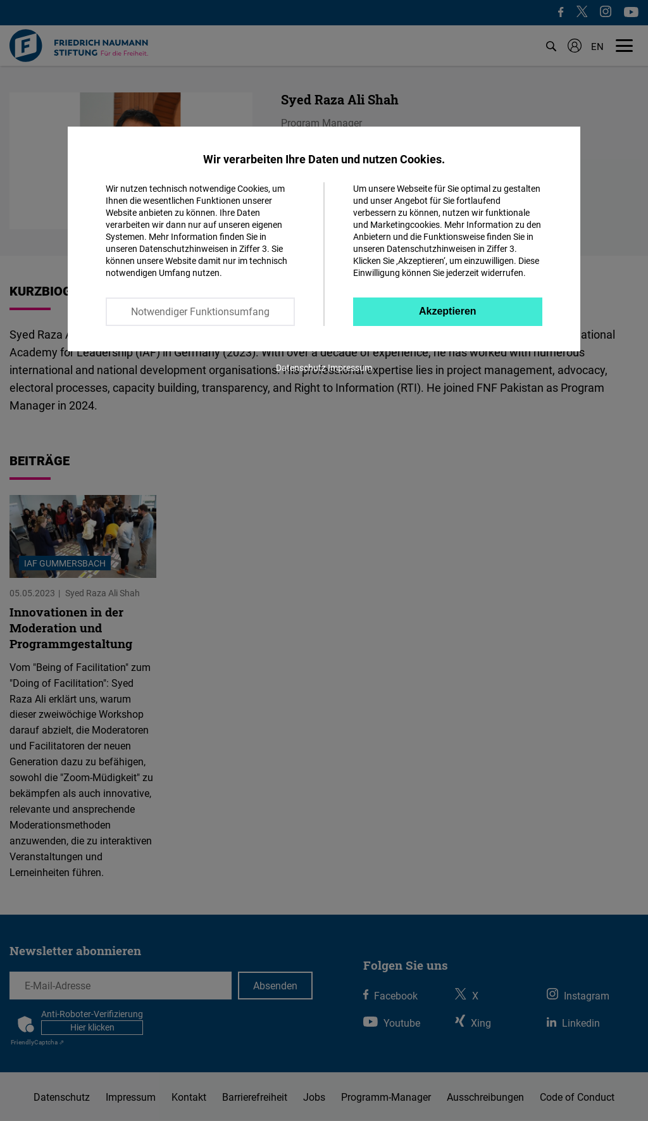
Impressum (350, 367)
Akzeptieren (448, 311)
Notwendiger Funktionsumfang (200, 311)
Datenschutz (301, 367)
